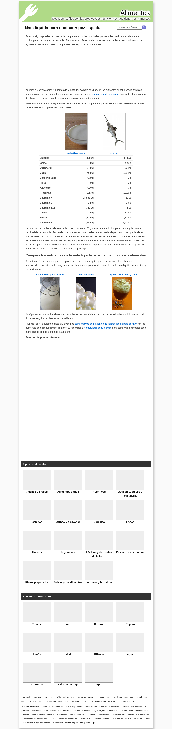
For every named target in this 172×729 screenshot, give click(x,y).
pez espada (114, 153)
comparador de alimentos (105, 94)
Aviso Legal (90, 723)
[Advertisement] (86, 66)
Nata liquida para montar (49, 274)
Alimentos (135, 13)
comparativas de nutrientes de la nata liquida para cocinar (106, 323)
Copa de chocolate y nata (122, 274)
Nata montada (86, 274)
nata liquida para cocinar (76, 153)
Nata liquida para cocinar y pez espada (63, 27)
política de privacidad (74, 723)
